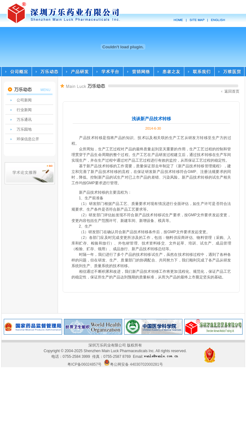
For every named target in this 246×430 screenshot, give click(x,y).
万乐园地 (24, 129)
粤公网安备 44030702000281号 (133, 364)
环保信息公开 (28, 139)
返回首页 (230, 91)
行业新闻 (24, 110)
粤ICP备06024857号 (84, 364)
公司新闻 (24, 100)
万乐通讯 (24, 119)
